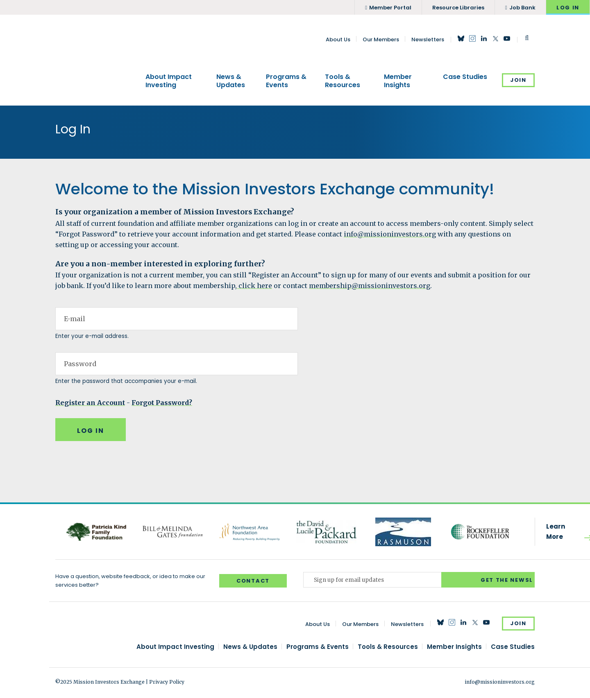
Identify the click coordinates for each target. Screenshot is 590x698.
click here (254, 285)
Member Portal (390, 7)
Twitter (495, 38)
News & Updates (230, 81)
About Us (338, 39)
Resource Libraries (458, 7)
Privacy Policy (166, 682)
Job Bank (522, 7)
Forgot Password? (162, 403)
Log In (567, 7)
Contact (253, 581)
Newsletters (427, 39)
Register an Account (90, 403)
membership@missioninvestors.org (369, 285)
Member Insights (398, 81)
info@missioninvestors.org (390, 234)
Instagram (472, 38)
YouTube (507, 38)
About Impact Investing (168, 81)
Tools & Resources (342, 81)
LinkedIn (484, 38)
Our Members (381, 39)
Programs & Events (286, 81)
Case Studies (465, 77)
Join (518, 80)
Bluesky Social (461, 38)
